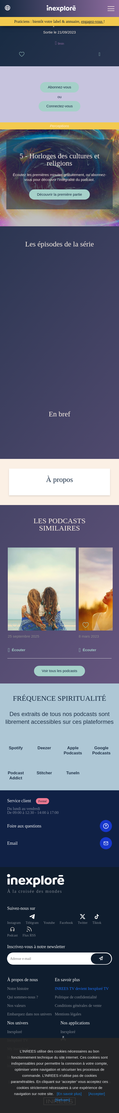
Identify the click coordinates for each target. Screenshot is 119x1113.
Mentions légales (68, 1014)
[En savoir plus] (69, 1094)
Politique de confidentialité (76, 997)
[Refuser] (62, 1100)
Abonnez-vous (59, 87)
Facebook (66, 923)
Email (59, 843)
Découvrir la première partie (59, 194)
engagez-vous (92, 21)
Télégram (32, 919)
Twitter (82, 919)
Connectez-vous (59, 106)
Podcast (12, 932)
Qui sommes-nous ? (22, 997)
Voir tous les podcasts (59, 671)
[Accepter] (96, 1094)
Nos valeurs (16, 1005)
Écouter (18, 650)
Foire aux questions (59, 826)
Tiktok (97, 919)
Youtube (49, 923)
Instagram (14, 923)
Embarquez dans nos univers (29, 1014)
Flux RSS (29, 932)
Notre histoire (17, 989)
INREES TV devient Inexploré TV (82, 989)
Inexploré (14, 1032)
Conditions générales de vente (78, 1005)
